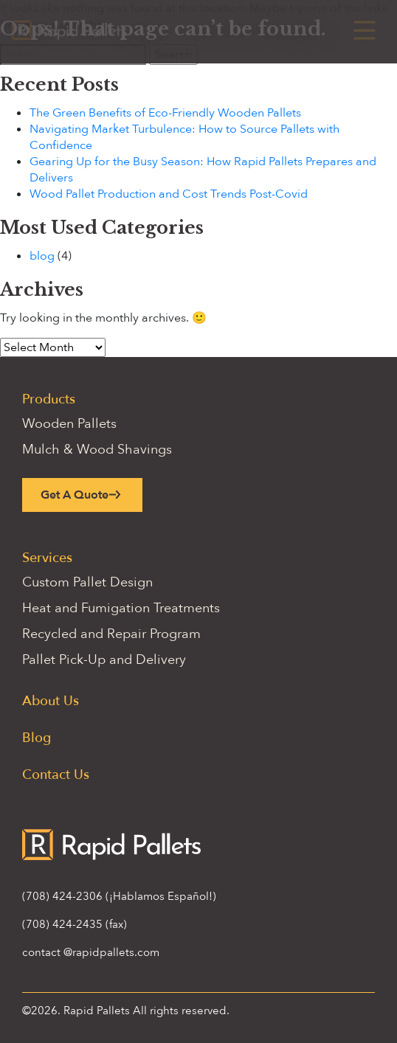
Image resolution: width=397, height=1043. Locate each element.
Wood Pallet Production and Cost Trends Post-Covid (169, 194)
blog (42, 256)
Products (48, 399)
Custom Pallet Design (87, 582)
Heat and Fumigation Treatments (121, 608)
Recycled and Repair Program (111, 634)
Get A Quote (74, 495)
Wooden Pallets (69, 424)
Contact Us (55, 775)
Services (47, 558)
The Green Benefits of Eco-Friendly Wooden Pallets (165, 113)
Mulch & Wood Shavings (97, 449)
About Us (50, 701)
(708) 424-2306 (62, 896)
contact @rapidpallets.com (90, 952)
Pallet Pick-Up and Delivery (104, 660)
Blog (36, 738)
